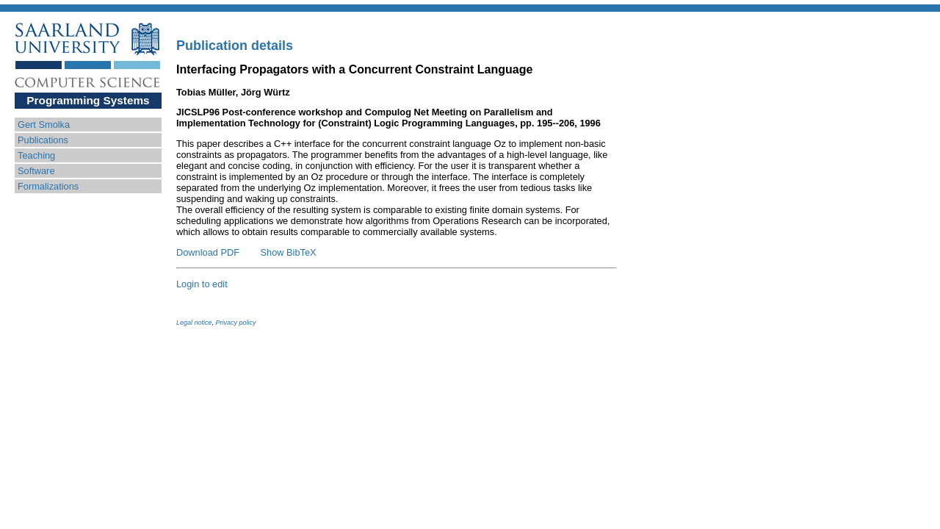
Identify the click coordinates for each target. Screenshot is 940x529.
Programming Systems (87, 100)
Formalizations (48, 186)
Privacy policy (236, 322)
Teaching (36, 155)
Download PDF (207, 252)
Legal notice (194, 322)
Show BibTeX (289, 252)
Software (36, 170)
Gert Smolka (44, 124)
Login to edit (202, 283)
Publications (43, 139)
